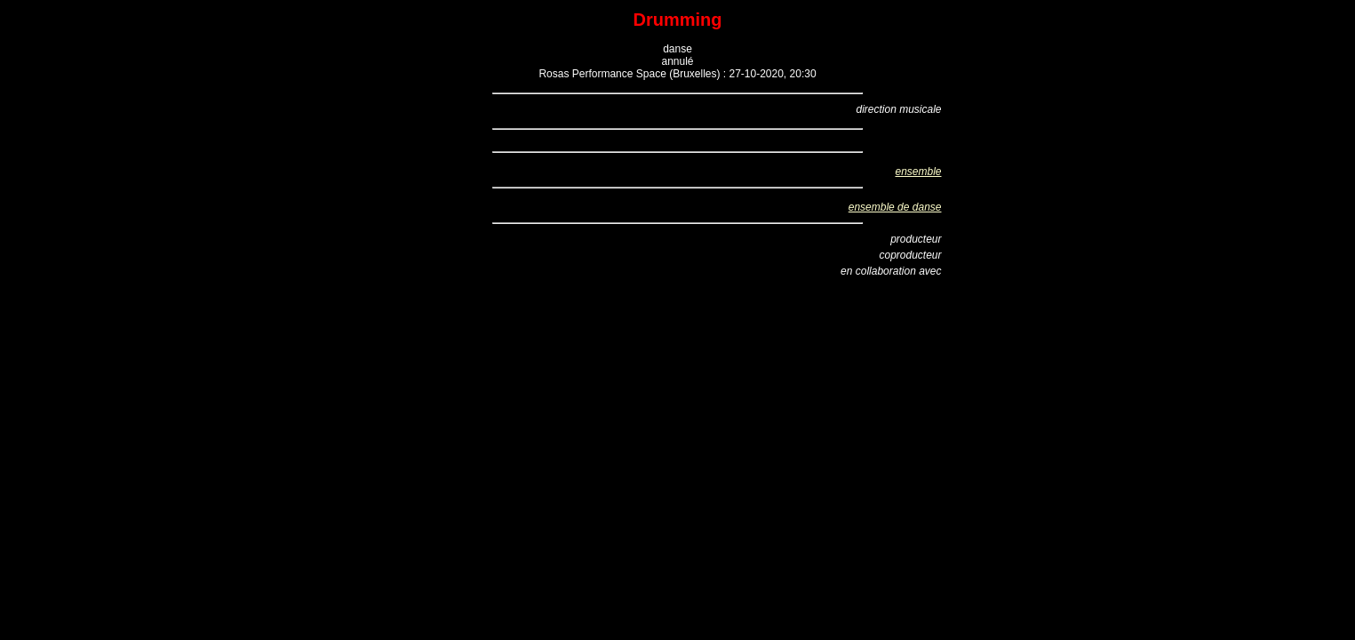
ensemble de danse (895, 207)
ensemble (918, 171)
